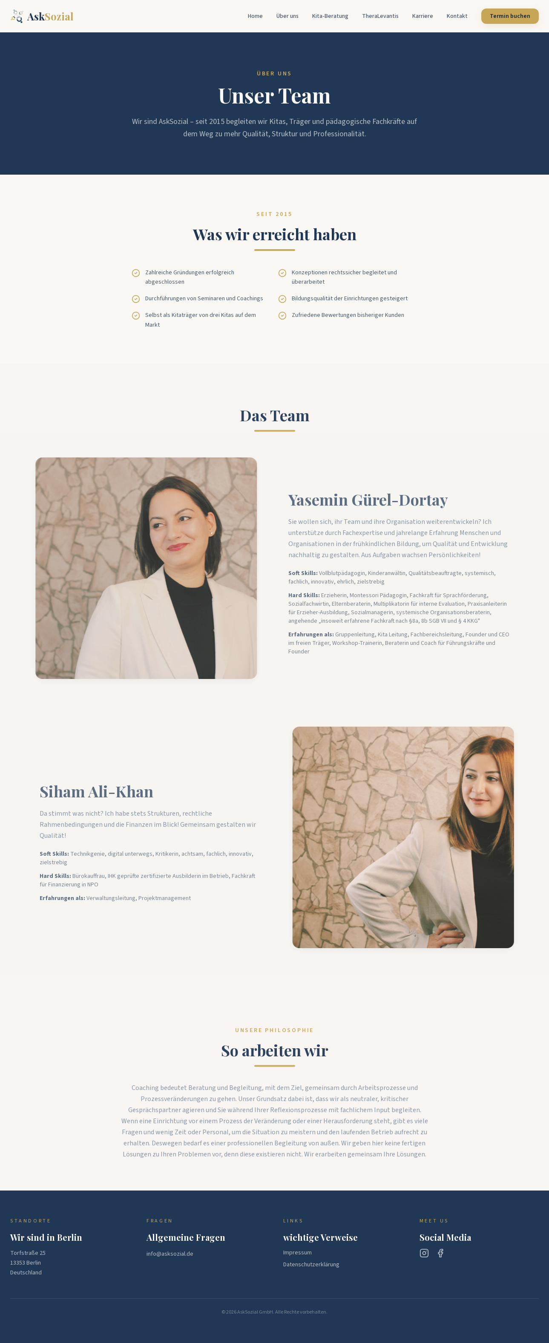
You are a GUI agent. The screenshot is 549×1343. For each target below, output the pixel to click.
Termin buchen (510, 16)
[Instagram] (424, 1253)
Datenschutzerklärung (311, 1264)
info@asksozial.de (170, 1254)
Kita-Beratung (330, 16)
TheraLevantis (380, 16)
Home (255, 16)
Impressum (297, 1252)
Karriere (422, 16)
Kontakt (457, 16)
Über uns (287, 16)
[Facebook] (440, 1253)
